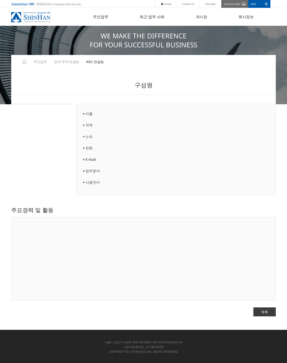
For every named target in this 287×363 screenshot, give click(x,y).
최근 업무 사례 (152, 16)
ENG (253, 4)
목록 (264, 312)
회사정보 (246, 16)
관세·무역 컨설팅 (66, 61)
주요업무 (100, 16)
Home (166, 4)
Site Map (210, 4)
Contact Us (188, 4)
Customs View (232, 4)
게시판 (201, 16)
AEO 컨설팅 (95, 61)
